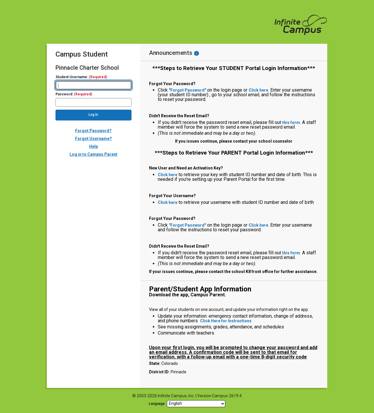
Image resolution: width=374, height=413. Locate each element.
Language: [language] (157, 403)
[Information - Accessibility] (196, 53)
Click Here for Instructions (226, 320)
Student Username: (81, 77)
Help (93, 146)
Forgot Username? (93, 138)
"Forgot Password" (187, 90)
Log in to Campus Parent (93, 154)
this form (291, 122)
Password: (74, 94)
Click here (258, 90)
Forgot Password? (93, 131)
